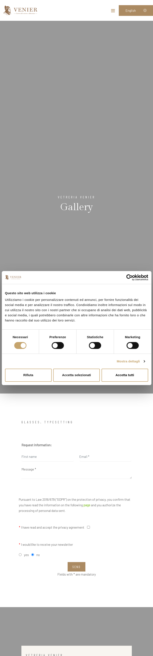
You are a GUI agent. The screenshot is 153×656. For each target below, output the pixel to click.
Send (76, 567)
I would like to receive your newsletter (46, 544)
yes (26, 555)
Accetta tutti (125, 375)
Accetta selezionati (76, 375)
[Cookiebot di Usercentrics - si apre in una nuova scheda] (129, 277)
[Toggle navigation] (113, 12)
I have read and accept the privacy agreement (51, 527)
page (86, 505)
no (38, 555)
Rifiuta (28, 375)
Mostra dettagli (128, 361)
